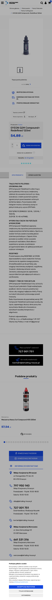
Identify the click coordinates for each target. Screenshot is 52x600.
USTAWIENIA (26, 595)
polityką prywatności (21, 582)
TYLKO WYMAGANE (26, 591)
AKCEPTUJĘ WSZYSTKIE (26, 587)
